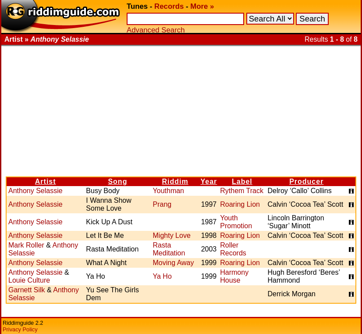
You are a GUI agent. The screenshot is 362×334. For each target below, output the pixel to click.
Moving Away (173, 262)
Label (242, 181)
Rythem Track (241, 190)
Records (169, 6)
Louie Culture (29, 280)
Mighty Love (172, 235)
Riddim (175, 181)
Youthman (168, 190)
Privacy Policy (20, 329)
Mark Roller (26, 245)
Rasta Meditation (169, 249)
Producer (306, 181)
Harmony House (234, 276)
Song (117, 181)
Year (209, 181)
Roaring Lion (240, 204)
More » (202, 6)
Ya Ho (162, 276)
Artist (45, 181)
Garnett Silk (26, 290)
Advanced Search (156, 30)
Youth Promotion (236, 222)
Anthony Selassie (35, 190)
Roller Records (233, 249)
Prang (162, 204)
